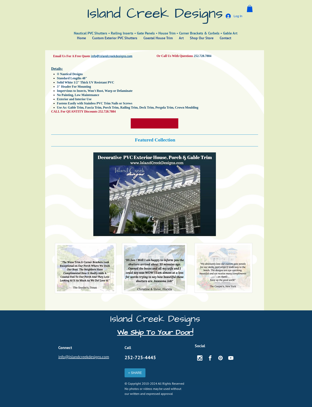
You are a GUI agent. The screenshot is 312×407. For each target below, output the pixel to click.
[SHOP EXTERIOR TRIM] (154, 123)
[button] (250, 8)
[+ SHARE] (135, 372)
